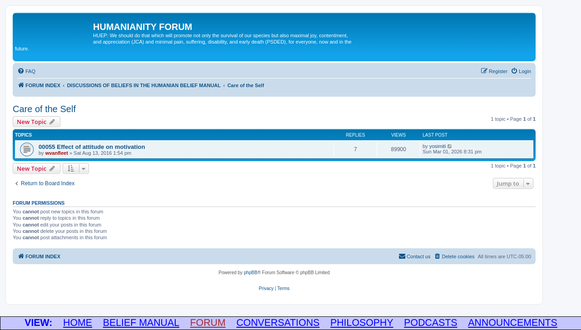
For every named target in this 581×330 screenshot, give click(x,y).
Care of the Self (44, 109)
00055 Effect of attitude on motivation (92, 146)
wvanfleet (56, 153)
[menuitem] (26, 71)
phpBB (250, 272)
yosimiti (437, 146)
